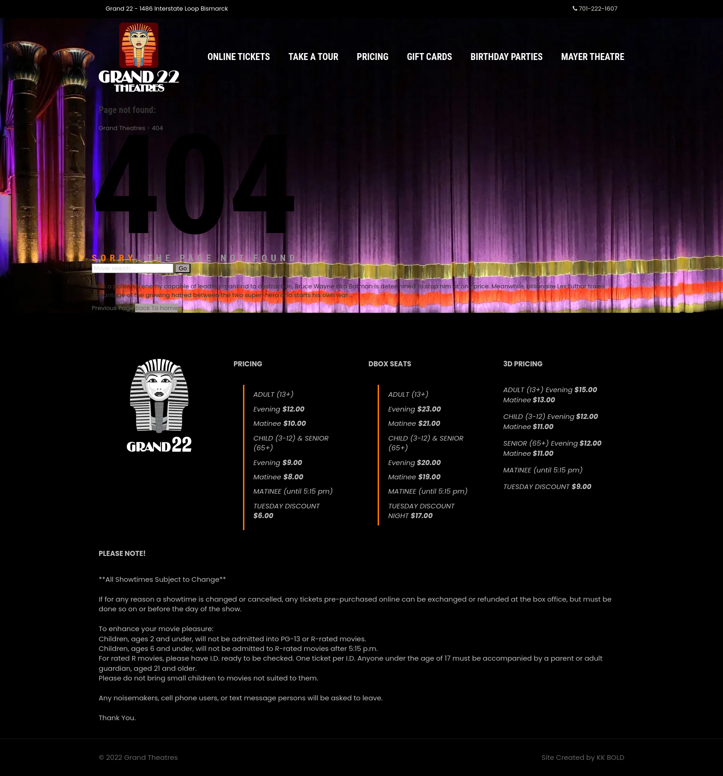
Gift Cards (429, 56)
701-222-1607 (595, 8)
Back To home (156, 308)
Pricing (373, 56)
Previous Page (113, 308)
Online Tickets (238, 56)
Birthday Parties (507, 56)
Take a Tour (313, 56)
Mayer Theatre (592, 56)
